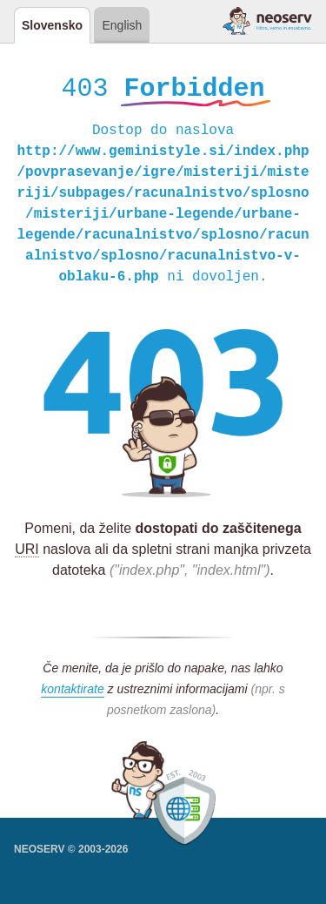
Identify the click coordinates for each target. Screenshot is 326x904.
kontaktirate (72, 691)
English (122, 25)
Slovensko (52, 25)
